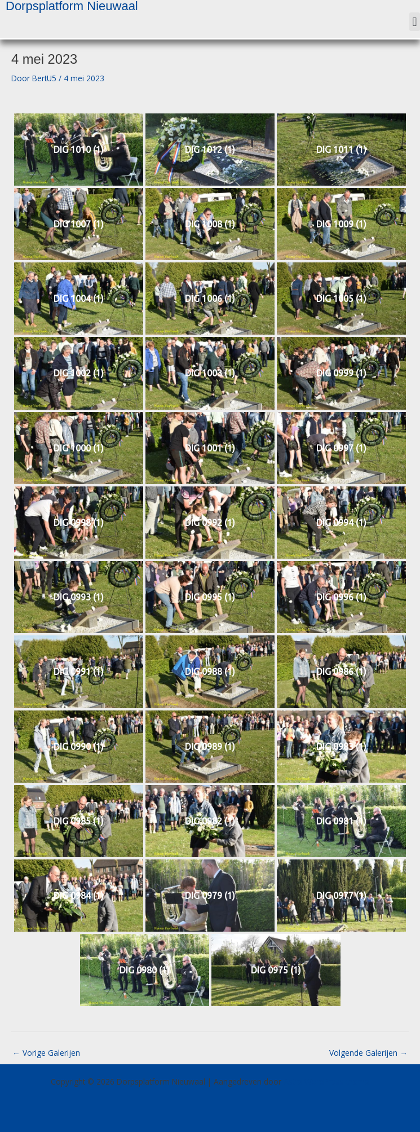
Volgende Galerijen (368, 1052)
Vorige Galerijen (46, 1052)
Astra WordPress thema (326, 1081)
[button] (414, 21)
